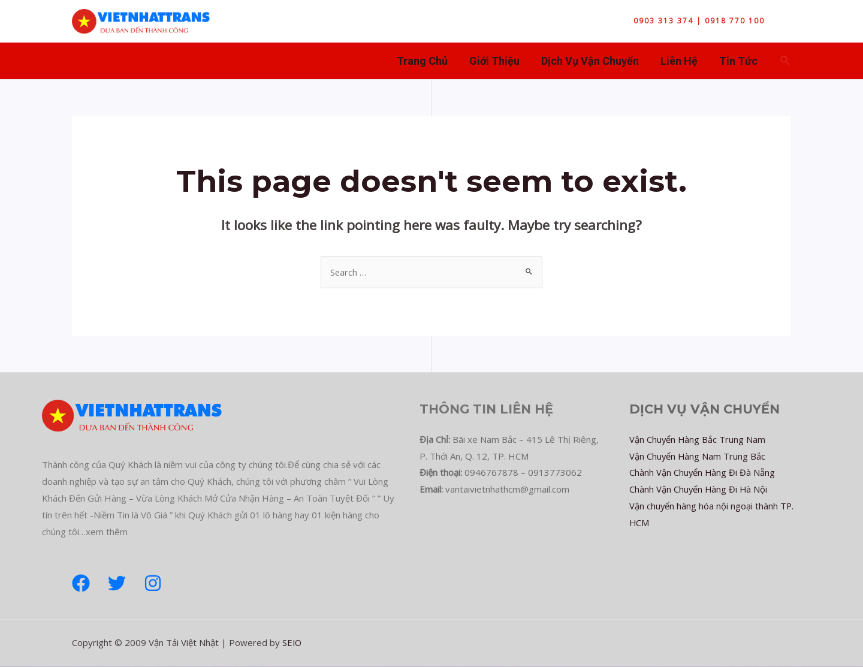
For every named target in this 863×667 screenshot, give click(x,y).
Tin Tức (738, 61)
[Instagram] (153, 583)
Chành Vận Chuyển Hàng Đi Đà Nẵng (702, 472)
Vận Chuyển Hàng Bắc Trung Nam (698, 439)
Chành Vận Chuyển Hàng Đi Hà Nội (699, 489)
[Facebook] (81, 583)
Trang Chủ (422, 61)
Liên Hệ (679, 61)
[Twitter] (117, 583)
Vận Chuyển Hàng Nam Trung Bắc (698, 456)
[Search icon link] (785, 61)
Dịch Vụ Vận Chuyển (590, 61)
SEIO (292, 642)
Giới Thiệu (494, 61)
